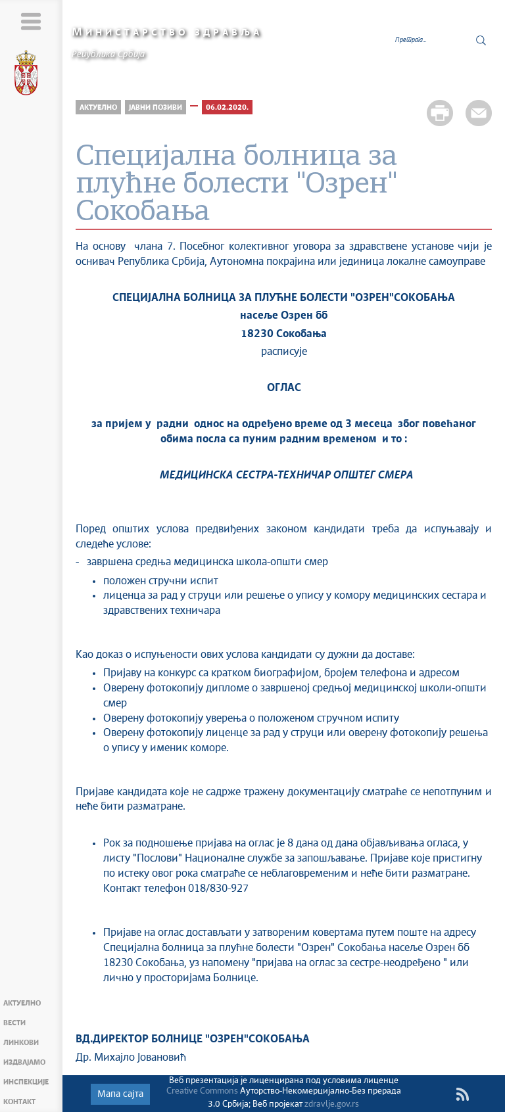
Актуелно (22, 1003)
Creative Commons (202, 1091)
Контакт (19, 1101)
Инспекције (26, 1082)
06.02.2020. (227, 107)
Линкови (21, 1042)
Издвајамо (24, 1062)
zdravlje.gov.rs (331, 1104)
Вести (14, 1023)
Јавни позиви (155, 107)
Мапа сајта (120, 1094)
